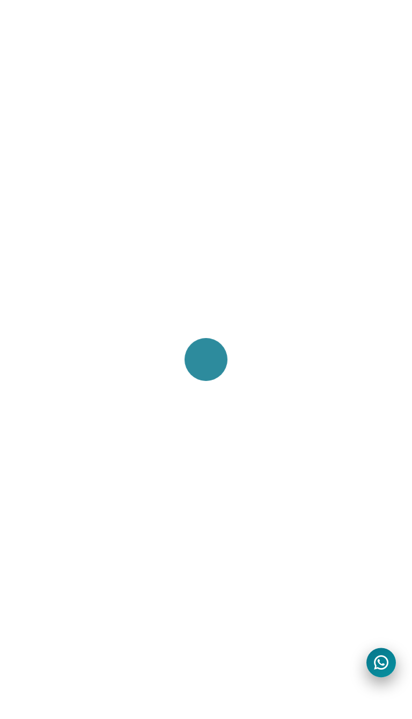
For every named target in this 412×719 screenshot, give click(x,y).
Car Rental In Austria (66, 243)
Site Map (43, 573)
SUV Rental (48, 426)
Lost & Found (53, 591)
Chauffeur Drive (243, 243)
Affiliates (229, 371)
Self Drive (230, 261)
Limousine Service (247, 298)
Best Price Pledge (60, 536)
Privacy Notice (240, 536)
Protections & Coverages (261, 316)
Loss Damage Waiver (254, 444)
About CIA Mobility (62, 518)
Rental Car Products (251, 408)
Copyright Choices (248, 573)
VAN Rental (48, 408)
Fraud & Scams (242, 591)
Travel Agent (236, 390)
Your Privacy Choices (253, 554)
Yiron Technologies (113, 695)
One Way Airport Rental (73, 444)
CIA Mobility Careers (66, 554)
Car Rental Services (250, 426)
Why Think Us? (55, 609)
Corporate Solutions (251, 280)
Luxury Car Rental (62, 371)
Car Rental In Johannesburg (82, 261)
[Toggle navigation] (370, 26)
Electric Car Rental (63, 390)
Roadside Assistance (253, 463)
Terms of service (244, 518)
